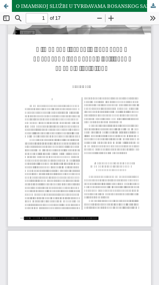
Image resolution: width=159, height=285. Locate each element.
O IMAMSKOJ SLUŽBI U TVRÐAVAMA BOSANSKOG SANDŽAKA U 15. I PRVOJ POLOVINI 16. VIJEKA (87, 6)
